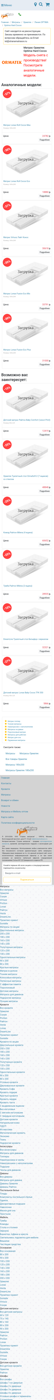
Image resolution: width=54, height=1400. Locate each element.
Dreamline (5, 1349)
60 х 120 (4, 1315)
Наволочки (5, 1207)
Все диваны (6, 1176)
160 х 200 (5, 1055)
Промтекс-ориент (9, 920)
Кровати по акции (9, 1041)
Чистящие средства (10, 1244)
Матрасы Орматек (29, 753)
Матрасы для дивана (11, 1180)
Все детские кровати (11, 1366)
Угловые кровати (9, 1082)
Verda (3, 913)
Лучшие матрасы (9, 1001)
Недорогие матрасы (10, 998)
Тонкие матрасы (14, 724)
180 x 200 (5, 937)
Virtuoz (3, 900)
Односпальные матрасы (12, 957)
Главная (5, 777)
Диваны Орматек (9, 1183)
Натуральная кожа (9, 1122)
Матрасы (10, 753)
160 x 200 (5, 940)
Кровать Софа (7, 1089)
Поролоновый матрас (17, 732)
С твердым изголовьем (12, 1116)
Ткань (3, 1139)
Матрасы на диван (15, 729)
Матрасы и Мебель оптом (14, 811)
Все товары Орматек (16, 759)
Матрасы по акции (9, 927)
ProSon (3, 903)
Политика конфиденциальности (17, 822)
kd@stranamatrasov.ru (39, 839)
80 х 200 (4, 1079)
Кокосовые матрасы (10, 977)
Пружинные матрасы (16, 740)
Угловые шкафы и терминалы (15, 1396)
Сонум (3, 896)
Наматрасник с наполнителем (20, 727)
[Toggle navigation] (40, 5)
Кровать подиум (8, 1092)
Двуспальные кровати (11, 1045)
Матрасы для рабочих (17, 735)
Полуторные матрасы (11, 947)
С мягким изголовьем (11, 1112)
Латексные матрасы (10, 981)
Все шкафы (6, 1379)
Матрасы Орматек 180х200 (20, 770)
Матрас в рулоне (8, 970)
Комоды (4, 1224)
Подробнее (45, 140)
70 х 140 (4, 1318)
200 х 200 (5, 1278)
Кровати (5, 789)
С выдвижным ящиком (12, 1106)
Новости (5, 806)
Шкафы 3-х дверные (10, 1389)
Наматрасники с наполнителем (16, 1163)
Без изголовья (7, 1109)
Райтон (3, 910)
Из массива (6, 1129)
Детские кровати (9, 1119)
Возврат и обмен (10, 800)
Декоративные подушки (12, 1203)
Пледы (3, 1193)
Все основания (8, 1251)
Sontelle (4, 923)
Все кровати (6, 1008)
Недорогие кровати (10, 1143)
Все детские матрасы (11, 1312)
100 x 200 (5, 954)
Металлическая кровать (12, 1133)
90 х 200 (4, 1075)
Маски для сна (7, 1210)
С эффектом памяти (10, 984)
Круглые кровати (9, 1095)
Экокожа (4, 1136)
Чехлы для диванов (10, 1170)
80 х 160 (4, 1322)
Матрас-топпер (14, 721)
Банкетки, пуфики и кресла (14, 1234)
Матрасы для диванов (11, 994)
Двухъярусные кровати (12, 1085)
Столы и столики (9, 1227)
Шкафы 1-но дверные (11, 1382)
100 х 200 (5, 1261)
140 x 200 (5, 943)
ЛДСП (3, 1126)
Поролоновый (7, 987)
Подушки (4, 1166)
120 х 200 (5, 1264)
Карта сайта (7, 817)
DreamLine (5, 916)
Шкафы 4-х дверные (10, 1393)
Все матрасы (6, 889)
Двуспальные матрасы (12, 930)
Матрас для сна (14, 737)
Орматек (4, 893)
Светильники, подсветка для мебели (19, 1237)
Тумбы (3, 1220)
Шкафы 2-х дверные (10, 1386)
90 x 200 (4, 960)
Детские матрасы (9, 991)
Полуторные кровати (11, 1062)
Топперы (4, 1156)
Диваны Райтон (8, 1187)
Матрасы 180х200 (15, 764)
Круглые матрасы (9, 967)
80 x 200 (4, 964)
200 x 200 (5, 933)
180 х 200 (5, 1052)
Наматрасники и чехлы (12, 1160)
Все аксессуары (8, 1149)
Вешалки (4, 1241)
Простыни (5, 1214)
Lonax (3, 906)
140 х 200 (5, 1058)
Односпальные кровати (12, 1072)
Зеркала (4, 1230)
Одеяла (4, 1200)
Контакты (6, 783)
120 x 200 (5, 950)
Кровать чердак (8, 1099)
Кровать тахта (7, 1102)
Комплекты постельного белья (16, 1197)
